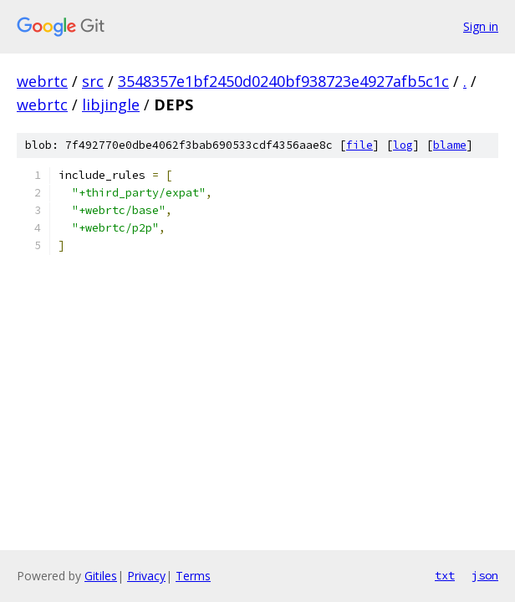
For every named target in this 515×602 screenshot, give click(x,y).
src (93, 81)
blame (450, 145)
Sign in (480, 26)
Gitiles (100, 576)
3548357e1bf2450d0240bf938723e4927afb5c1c (283, 81)
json (485, 575)
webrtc (42, 81)
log (403, 145)
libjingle (111, 104)
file (359, 145)
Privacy (146, 576)
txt (445, 575)
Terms (193, 576)
